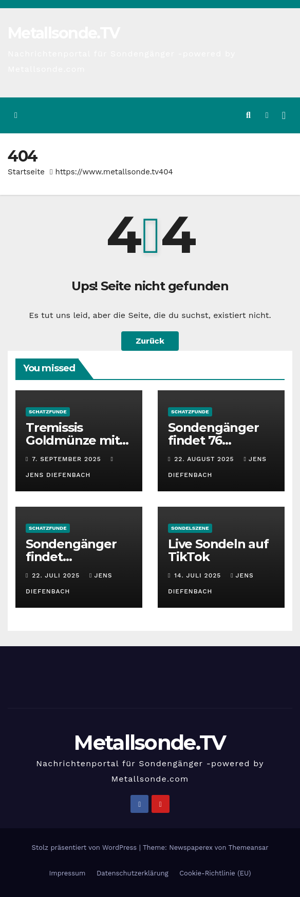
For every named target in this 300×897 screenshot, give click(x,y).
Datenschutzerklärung (132, 873)
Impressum (67, 873)
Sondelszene (190, 528)
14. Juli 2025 (198, 575)
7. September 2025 (67, 459)
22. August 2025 (205, 459)
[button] (248, 115)
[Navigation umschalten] (283, 115)
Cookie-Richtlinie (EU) (215, 873)
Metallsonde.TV (63, 33)
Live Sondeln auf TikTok (218, 550)
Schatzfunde (48, 411)
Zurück (150, 341)
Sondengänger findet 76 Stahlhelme (213, 440)
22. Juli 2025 (57, 575)
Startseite (26, 171)
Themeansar (249, 847)
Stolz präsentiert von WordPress (85, 847)
